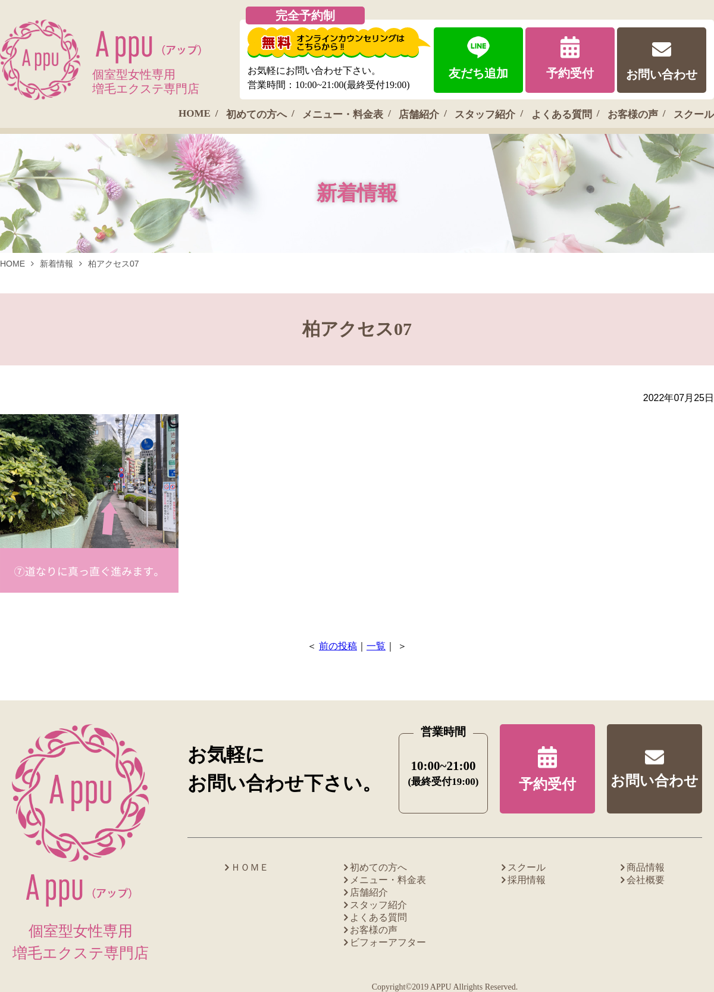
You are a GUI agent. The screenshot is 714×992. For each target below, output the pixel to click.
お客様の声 (632, 114)
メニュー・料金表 (342, 114)
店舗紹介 (419, 114)
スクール (694, 114)
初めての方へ (256, 114)
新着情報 (56, 263)
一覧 (376, 646)
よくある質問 (561, 114)
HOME (194, 113)
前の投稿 (338, 646)
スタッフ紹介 (485, 114)
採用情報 (527, 880)
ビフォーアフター (388, 942)
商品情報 (646, 867)
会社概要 (646, 880)
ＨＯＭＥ (250, 867)
